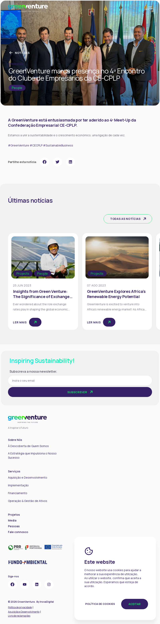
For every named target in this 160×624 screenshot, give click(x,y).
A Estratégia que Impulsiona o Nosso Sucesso (32, 455)
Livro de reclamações (19, 615)
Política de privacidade (20, 607)
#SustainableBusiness (58, 155)
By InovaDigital (45, 601)
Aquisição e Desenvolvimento (27, 477)
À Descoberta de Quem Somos (28, 446)
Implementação (18, 485)
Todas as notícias (128, 218)
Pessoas (14, 526)
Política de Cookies (100, 604)
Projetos (14, 514)
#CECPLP (36, 155)
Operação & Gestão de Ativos (27, 501)
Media (12, 520)
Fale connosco (18, 532)
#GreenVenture (18, 155)
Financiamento (17, 493)
